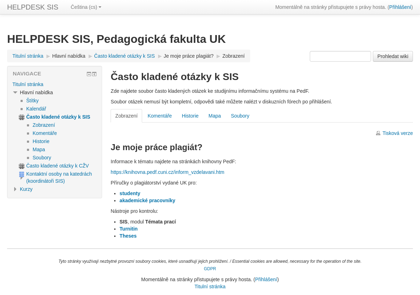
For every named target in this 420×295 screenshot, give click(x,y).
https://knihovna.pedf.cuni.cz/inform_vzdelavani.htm (167, 172)
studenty (129, 193)
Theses (127, 236)
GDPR (210, 268)
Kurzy (26, 189)
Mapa (214, 116)
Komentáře (159, 116)
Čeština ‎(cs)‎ (86, 7)
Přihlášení (400, 7)
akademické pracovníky (147, 200)
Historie (190, 116)
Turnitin (128, 229)
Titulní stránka (27, 84)
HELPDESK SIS (32, 7)
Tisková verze (397, 133)
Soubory (240, 116)
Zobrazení (233, 56)
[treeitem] (54, 84)
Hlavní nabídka (68, 56)
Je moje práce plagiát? (189, 56)
